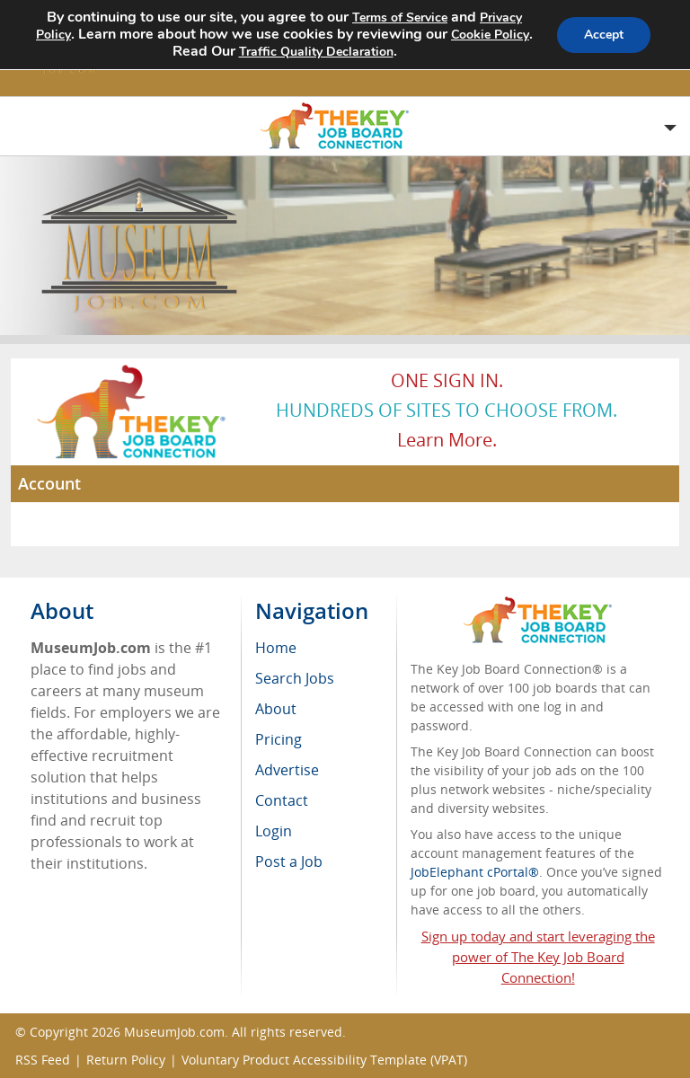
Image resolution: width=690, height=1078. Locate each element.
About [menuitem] (275, 709)
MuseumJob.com (174, 1031)
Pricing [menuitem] (278, 739)
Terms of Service (399, 17)
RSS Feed (42, 1059)
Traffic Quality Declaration (337, 51)
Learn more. (447, 440)
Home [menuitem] (275, 648)
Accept (604, 34)
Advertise (287, 770)
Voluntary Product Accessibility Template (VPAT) (324, 1059)
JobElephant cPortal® (475, 871)
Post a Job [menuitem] (289, 861)
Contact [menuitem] (281, 800)
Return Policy (125, 1059)
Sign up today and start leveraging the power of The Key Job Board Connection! (538, 956)
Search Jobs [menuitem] (294, 678)
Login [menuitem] (273, 831)
